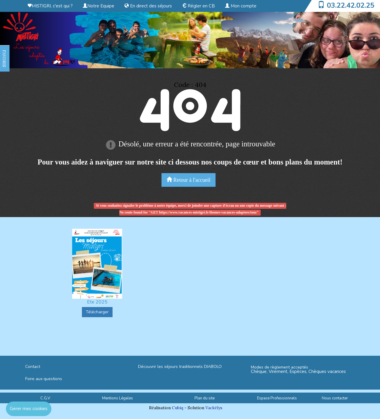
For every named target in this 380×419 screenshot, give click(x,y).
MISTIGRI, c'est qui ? (50, 6)
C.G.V (45, 398)
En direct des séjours (148, 6)
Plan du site (204, 398)
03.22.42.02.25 (350, 5)
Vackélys (213, 407)
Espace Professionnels (277, 398)
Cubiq (177, 407)
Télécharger (97, 312)
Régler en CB (198, 6)
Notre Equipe (98, 6)
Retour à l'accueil (188, 180)
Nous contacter (335, 398)
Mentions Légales (117, 398)
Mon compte (240, 6)
